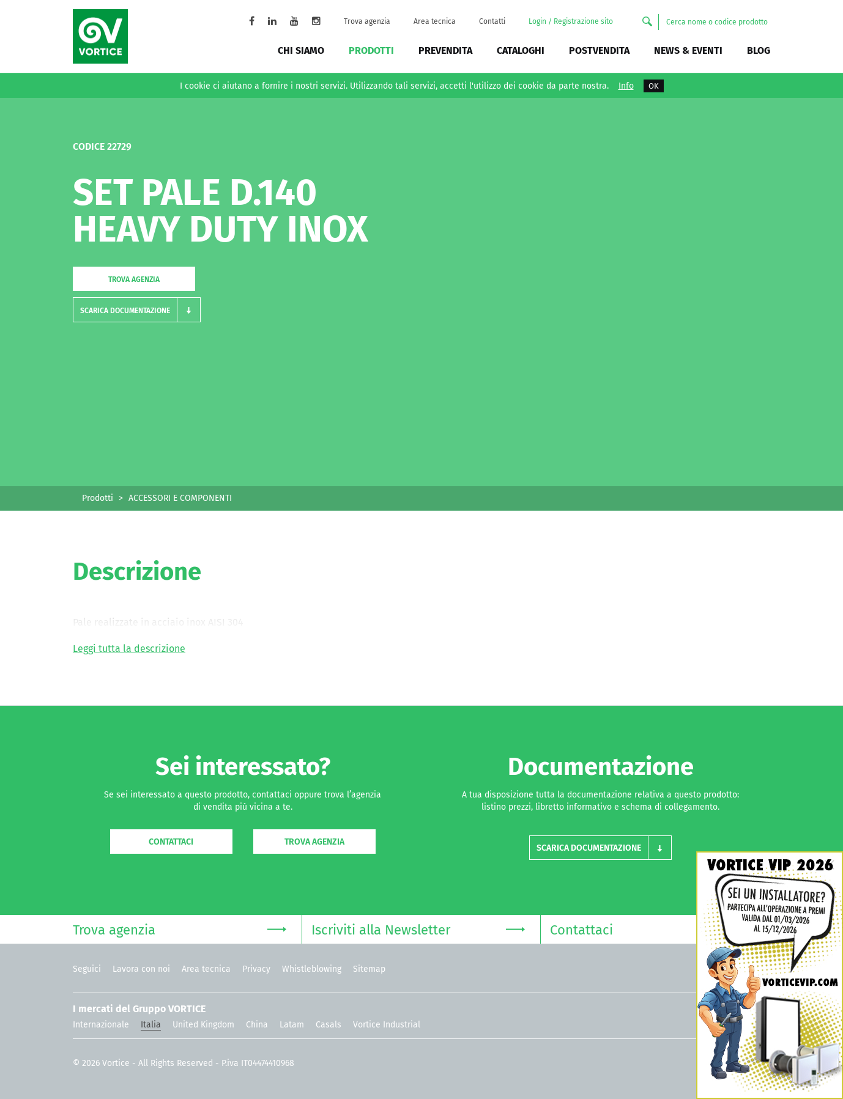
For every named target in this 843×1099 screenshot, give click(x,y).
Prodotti (371, 50)
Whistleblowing (311, 969)
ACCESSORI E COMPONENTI (180, 498)
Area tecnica (435, 21)
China (257, 1024)
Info (626, 86)
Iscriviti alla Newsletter (418, 928)
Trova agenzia (367, 21)
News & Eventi (688, 50)
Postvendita (599, 50)
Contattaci (171, 842)
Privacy (256, 969)
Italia (151, 1024)
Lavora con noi (141, 969)
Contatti (492, 21)
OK (653, 86)
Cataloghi (520, 50)
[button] (137, 309)
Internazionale (101, 1024)
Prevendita (445, 50)
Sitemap (369, 969)
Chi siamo (301, 50)
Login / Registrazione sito (571, 21)
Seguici (87, 969)
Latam (292, 1024)
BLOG (758, 50)
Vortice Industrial (386, 1024)
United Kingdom (203, 1024)
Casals (328, 1024)
